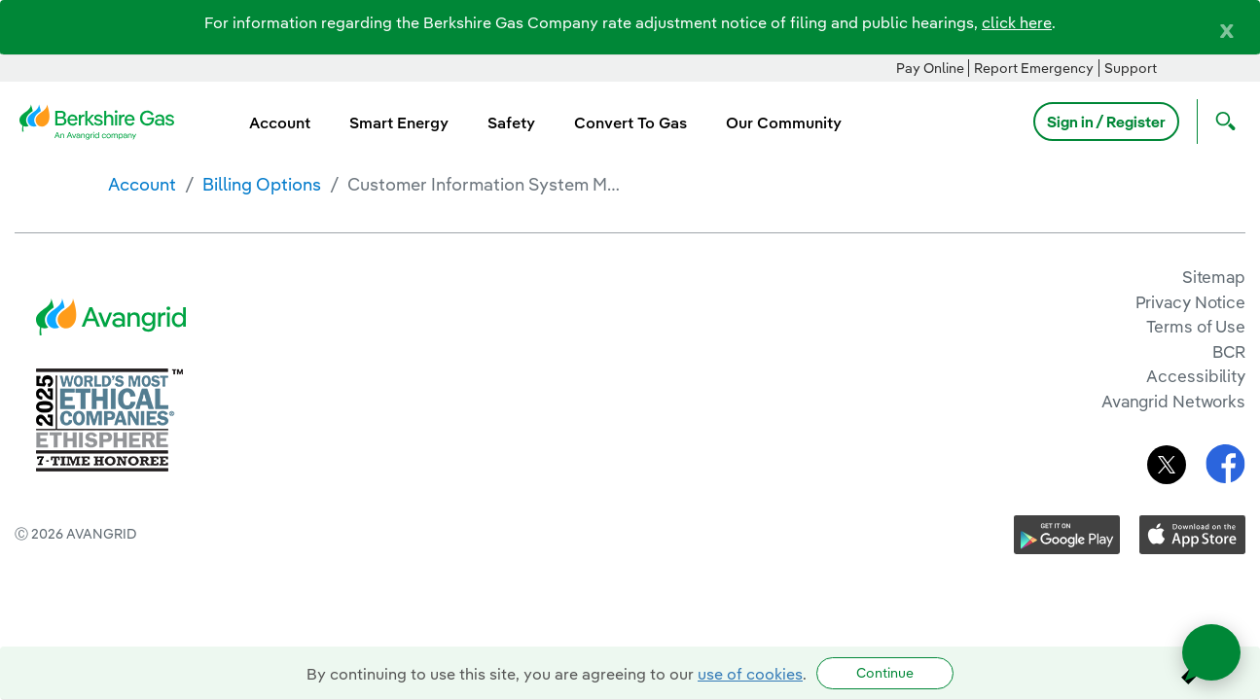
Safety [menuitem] (511, 122)
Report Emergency (1034, 68)
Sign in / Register (1106, 121)
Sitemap (1213, 276)
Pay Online (930, 68)
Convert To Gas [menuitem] (630, 122)
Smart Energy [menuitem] (399, 122)
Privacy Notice (1190, 302)
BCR (1228, 351)
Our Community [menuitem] (784, 122)
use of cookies (750, 673)
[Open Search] (1221, 121)
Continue (885, 673)
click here (1017, 22)
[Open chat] (1211, 652)
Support (1130, 68)
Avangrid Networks (1173, 401)
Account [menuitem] (279, 122)
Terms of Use (1195, 326)
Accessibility (1195, 376)
